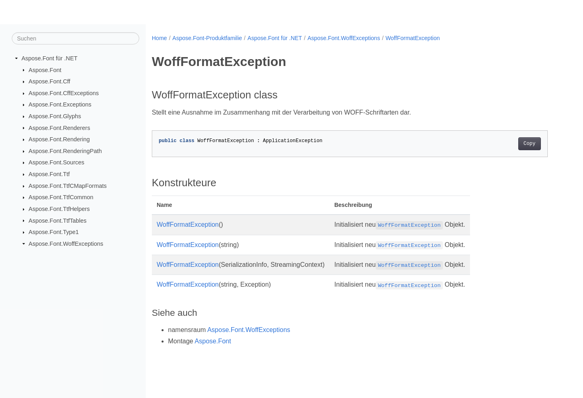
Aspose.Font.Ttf (49, 174)
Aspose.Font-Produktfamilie (207, 38)
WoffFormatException (412, 38)
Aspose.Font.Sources (57, 162)
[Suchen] (75, 38)
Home (159, 38)
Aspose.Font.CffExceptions (64, 93)
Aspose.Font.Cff (49, 81)
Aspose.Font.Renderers (59, 127)
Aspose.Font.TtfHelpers (59, 209)
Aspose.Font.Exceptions (60, 104)
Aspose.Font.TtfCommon (61, 197)
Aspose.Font (45, 69)
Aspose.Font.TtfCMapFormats (68, 186)
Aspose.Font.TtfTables (58, 220)
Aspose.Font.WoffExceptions (66, 244)
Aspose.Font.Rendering (59, 139)
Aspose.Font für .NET (49, 58)
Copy (529, 144)
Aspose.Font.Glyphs (55, 116)
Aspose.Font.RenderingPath (65, 151)
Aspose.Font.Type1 (54, 232)
